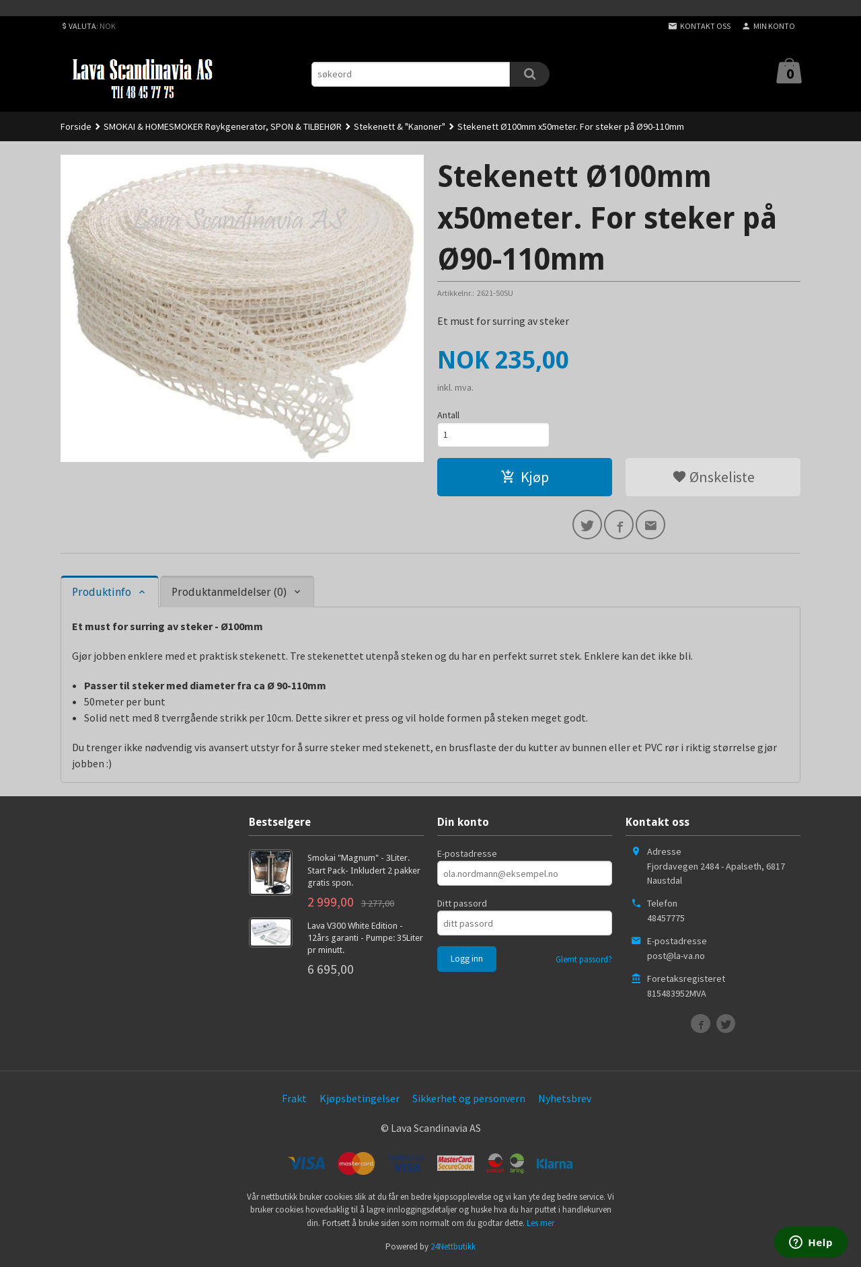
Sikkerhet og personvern (468, 1098)
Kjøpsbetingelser (360, 1098)
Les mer (540, 1223)
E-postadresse (467, 853)
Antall (448, 415)
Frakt (294, 1098)
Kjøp (524, 476)
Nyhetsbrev (564, 1098)
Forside (76, 126)
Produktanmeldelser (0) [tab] (229, 592)
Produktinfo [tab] (101, 592)
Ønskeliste (713, 476)
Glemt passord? (584, 959)
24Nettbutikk (453, 1246)
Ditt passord (462, 903)
